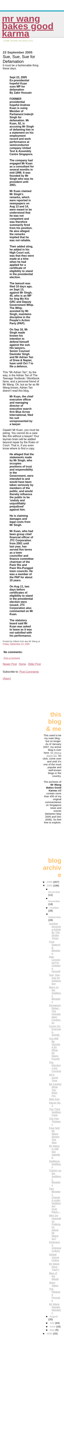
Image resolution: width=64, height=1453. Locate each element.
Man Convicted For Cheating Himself (54, 964)
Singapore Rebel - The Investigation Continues (55, 1014)
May (52, 1329)
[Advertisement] (53, 694)
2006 (50, 881)
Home (22, 664)
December (54, 892)
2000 (50, 1333)
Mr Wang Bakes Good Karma (27, 26)
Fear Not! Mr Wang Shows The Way (54, 1135)
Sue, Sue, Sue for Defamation (55, 979)
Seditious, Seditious (55, 1164)
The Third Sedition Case (55, 1112)
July (52, 1322)
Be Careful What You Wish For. (55, 1090)
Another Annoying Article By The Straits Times (55, 931)
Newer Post (10, 664)
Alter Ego (54, 1099)
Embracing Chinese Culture (55, 1246)
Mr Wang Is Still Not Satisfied (54, 1151)
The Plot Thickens (55, 1121)
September (54, 917)
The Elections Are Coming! (55, 1066)
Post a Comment (12, 658)
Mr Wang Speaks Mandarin (55, 1308)
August (54, 1316)
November (54, 901)
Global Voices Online (54, 1257)
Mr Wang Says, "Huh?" (54, 1266)
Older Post (34, 664)
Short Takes (53, 1284)
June (53, 1326)
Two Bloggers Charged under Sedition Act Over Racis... (55, 1200)
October (54, 907)
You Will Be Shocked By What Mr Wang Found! (54, 1048)
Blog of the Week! (54, 1276)
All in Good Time (53, 1077)
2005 (50, 885)
